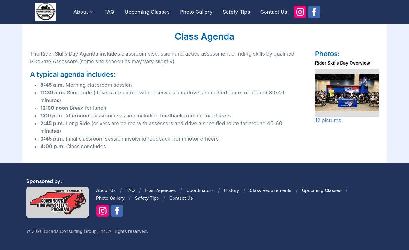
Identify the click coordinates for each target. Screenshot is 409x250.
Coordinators (200, 190)
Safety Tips (236, 12)
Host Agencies (160, 190)
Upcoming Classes (147, 12)
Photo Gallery (196, 12)
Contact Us (273, 12)
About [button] (80, 12)
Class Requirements (270, 190)
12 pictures (328, 120)
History (231, 190)
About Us (106, 190)
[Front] (45, 11)
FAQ (109, 12)
